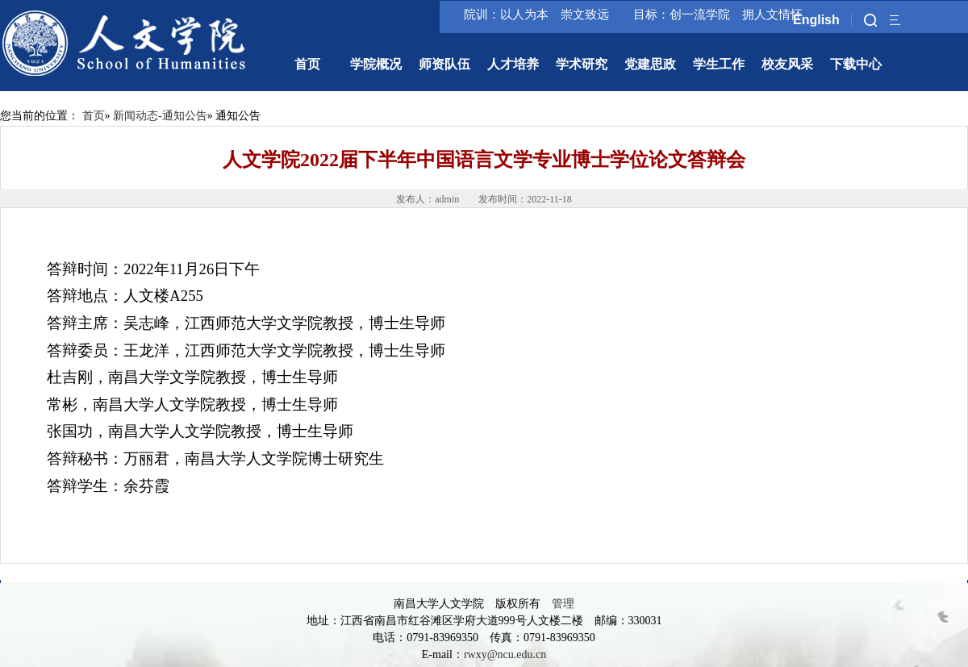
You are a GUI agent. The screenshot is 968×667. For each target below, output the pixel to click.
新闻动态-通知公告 (160, 116)
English (816, 20)
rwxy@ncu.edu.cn (505, 654)
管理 (563, 604)
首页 (93, 116)
